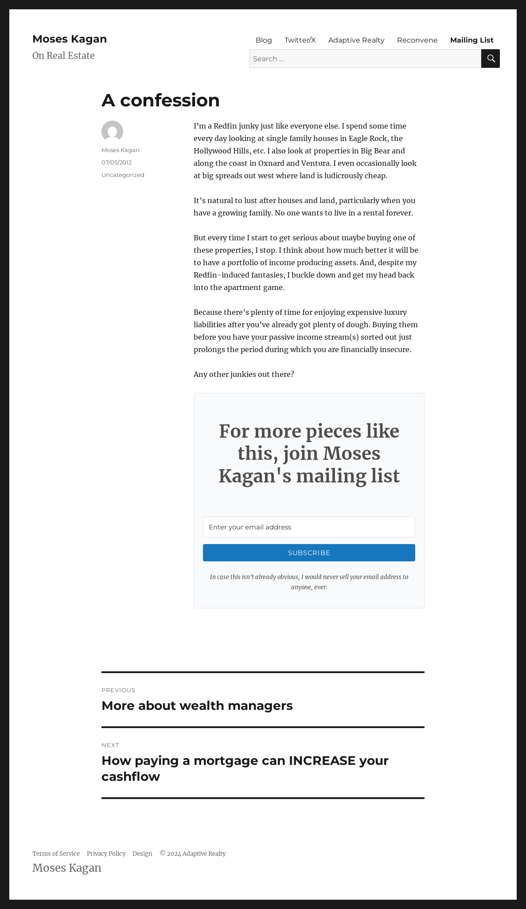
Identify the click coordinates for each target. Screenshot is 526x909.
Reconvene (417, 40)
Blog (264, 40)
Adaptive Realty (356, 40)
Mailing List (472, 40)
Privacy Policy (106, 854)
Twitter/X (300, 40)
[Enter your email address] (309, 527)
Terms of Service (56, 854)
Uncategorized (122, 174)
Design (142, 854)
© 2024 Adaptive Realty (193, 854)
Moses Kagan (69, 38)
